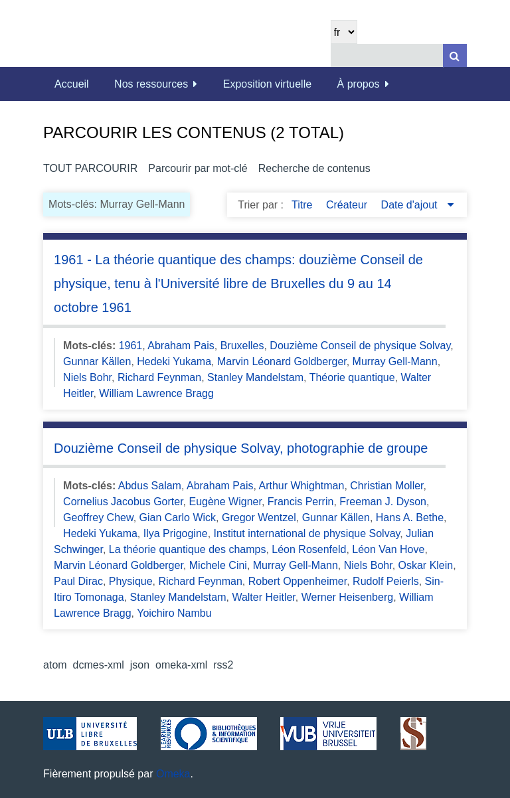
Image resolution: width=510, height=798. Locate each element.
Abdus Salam (149, 485)
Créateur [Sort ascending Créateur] (348, 204)
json (139, 665)
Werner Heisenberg (347, 597)
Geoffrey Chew (98, 517)
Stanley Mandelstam (255, 377)
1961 (131, 345)
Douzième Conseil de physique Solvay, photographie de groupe (241, 448)
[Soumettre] (455, 55)
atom (55, 665)
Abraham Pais (180, 345)
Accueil (71, 84)
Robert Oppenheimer (297, 581)
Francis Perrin (301, 501)
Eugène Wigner (225, 501)
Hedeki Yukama (174, 361)
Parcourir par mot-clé (197, 168)
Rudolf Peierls (386, 581)
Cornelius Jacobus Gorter (123, 501)
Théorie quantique (352, 377)
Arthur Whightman (301, 485)
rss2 (223, 665)
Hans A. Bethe (410, 517)
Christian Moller (386, 485)
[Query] (399, 55)
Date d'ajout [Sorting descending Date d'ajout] (410, 204)
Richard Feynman (159, 377)
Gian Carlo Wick (177, 517)
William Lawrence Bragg (156, 393)
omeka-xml (181, 665)
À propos (358, 84)
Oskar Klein (426, 565)
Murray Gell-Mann (395, 361)
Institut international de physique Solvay (307, 533)
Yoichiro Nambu (174, 613)
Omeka (173, 773)
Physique (131, 581)
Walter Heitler (263, 597)
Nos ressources (151, 84)
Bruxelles (242, 345)
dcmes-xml (98, 665)
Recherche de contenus (314, 168)
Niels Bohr (87, 377)
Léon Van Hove (388, 549)
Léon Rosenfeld (309, 549)
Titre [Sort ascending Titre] (303, 204)
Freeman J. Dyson (382, 501)
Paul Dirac (78, 581)
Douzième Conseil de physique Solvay (360, 345)
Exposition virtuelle (267, 84)
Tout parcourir (90, 168)
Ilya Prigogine (175, 533)
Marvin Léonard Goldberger (282, 361)
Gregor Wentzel (259, 517)
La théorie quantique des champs (187, 549)
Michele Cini (218, 565)
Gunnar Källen (97, 361)
